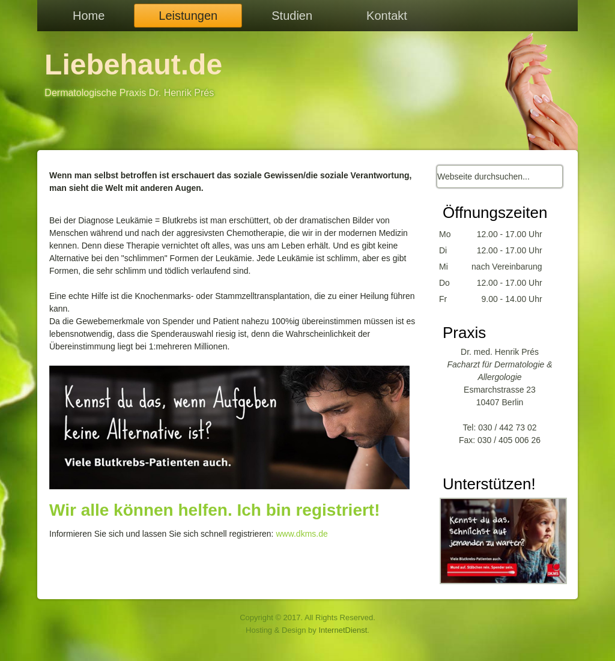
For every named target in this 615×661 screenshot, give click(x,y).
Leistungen (188, 15)
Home (89, 15)
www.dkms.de (301, 534)
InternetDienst (342, 630)
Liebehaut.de (133, 64)
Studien (291, 15)
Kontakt (386, 15)
